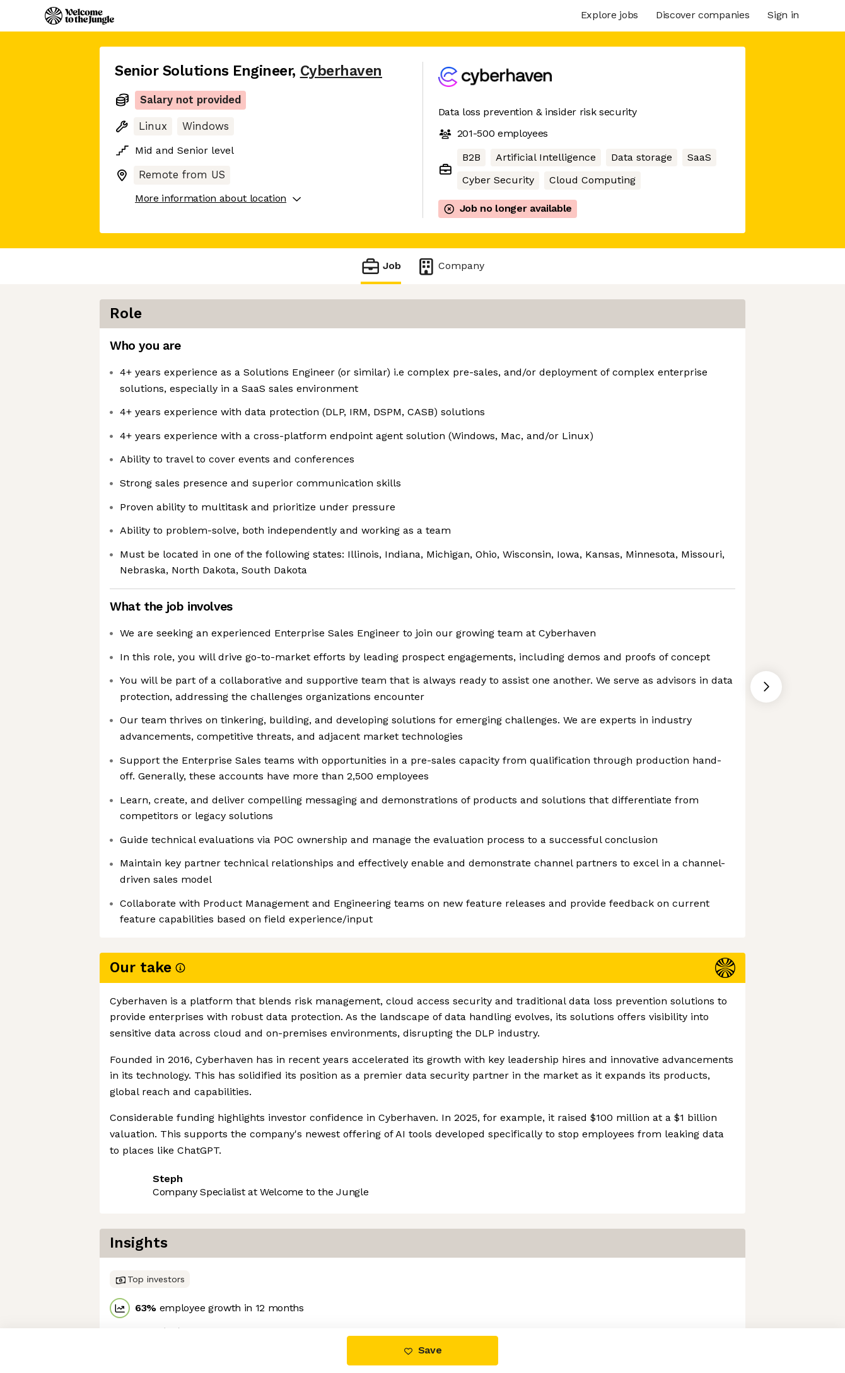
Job (381, 266)
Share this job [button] (149, 1275)
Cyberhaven (341, 70)
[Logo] (79, 16)
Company (450, 266)
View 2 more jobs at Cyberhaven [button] (281, 1275)
